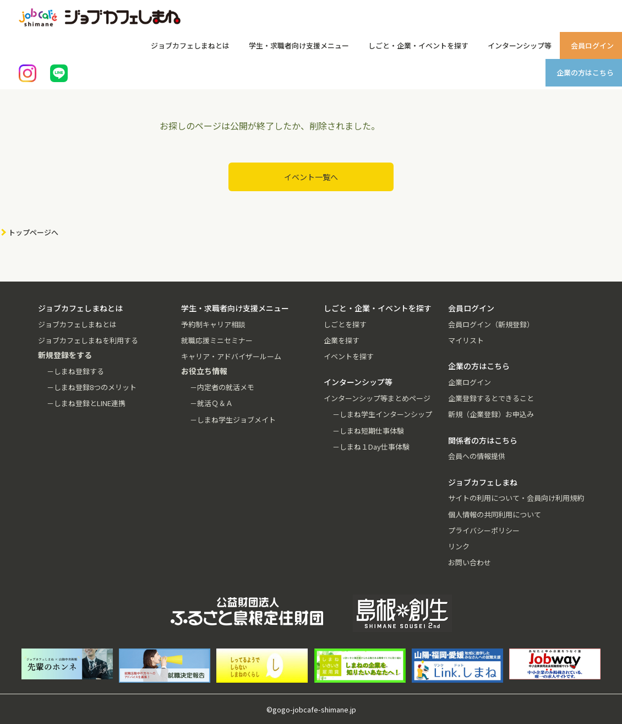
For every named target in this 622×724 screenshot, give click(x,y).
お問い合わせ (469, 562)
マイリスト (466, 340)
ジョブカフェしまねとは (190, 45)
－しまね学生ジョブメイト (233, 419)
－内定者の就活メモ (222, 387)
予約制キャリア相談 (213, 324)
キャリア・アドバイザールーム (231, 356)
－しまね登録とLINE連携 (86, 403)
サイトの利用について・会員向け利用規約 (516, 498)
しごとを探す (345, 324)
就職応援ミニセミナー (217, 340)
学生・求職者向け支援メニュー (299, 45)
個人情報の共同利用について (494, 514)
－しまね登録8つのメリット (92, 387)
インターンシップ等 (520, 45)
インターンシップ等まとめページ (377, 398)
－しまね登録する (75, 371)
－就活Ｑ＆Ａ (211, 403)
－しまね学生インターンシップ (382, 414)
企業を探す (341, 340)
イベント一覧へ (311, 176)
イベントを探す (349, 356)
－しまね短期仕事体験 (368, 430)
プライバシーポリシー (484, 530)
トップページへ (33, 232)
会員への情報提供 (476, 456)
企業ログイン (469, 382)
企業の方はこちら (585, 72)
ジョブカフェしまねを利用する (88, 340)
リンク (459, 546)
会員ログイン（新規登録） (491, 324)
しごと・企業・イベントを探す (418, 45)
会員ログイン (592, 45)
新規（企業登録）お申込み (491, 414)
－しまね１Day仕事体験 (371, 446)
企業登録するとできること (491, 398)
